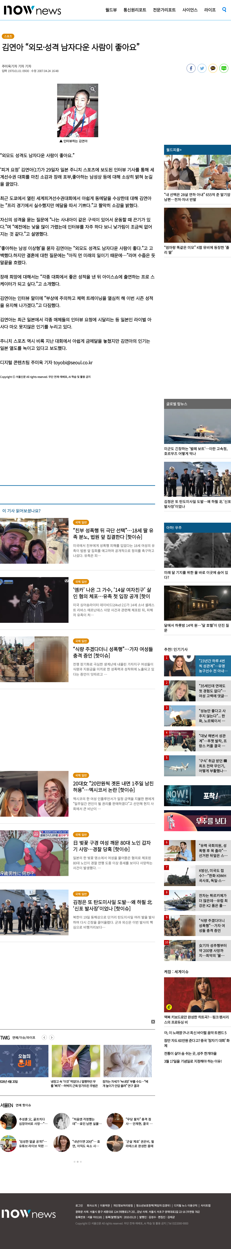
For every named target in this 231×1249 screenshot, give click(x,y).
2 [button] (78, 1162)
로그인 (79, 1205)
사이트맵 (205, 1205)
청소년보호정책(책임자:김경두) (153, 1205)
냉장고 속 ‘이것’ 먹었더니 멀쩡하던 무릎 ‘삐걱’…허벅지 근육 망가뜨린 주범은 (125, 1083)
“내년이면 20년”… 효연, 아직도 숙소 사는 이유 (86, 1146)
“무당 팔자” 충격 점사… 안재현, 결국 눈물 (139, 1123)
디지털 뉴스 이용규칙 (185, 1205)
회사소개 (92, 1205)
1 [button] (74, 1162)
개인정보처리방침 (123, 1205)
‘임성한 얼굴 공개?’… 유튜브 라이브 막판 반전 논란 (33, 1146)
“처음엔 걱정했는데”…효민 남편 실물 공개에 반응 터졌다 (85, 1123)
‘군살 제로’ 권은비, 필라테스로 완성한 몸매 (140, 1143)
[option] (73, 1068)
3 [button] (81, 1162)
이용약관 (105, 1205)
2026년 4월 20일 (59, 1081)
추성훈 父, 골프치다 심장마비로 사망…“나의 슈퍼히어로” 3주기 (33, 1123)
